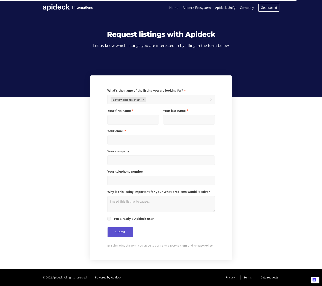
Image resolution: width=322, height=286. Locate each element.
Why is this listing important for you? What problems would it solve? (158, 192)
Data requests (269, 277)
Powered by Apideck (108, 277)
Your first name (119, 111)
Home (173, 7)
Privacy (230, 277)
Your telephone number (125, 171)
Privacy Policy (203, 245)
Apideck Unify (225, 7)
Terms (248, 277)
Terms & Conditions (173, 245)
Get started (269, 7)
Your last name (174, 111)
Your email (115, 131)
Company (247, 7)
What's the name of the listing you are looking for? (145, 90)
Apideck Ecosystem (197, 7)
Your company (118, 151)
